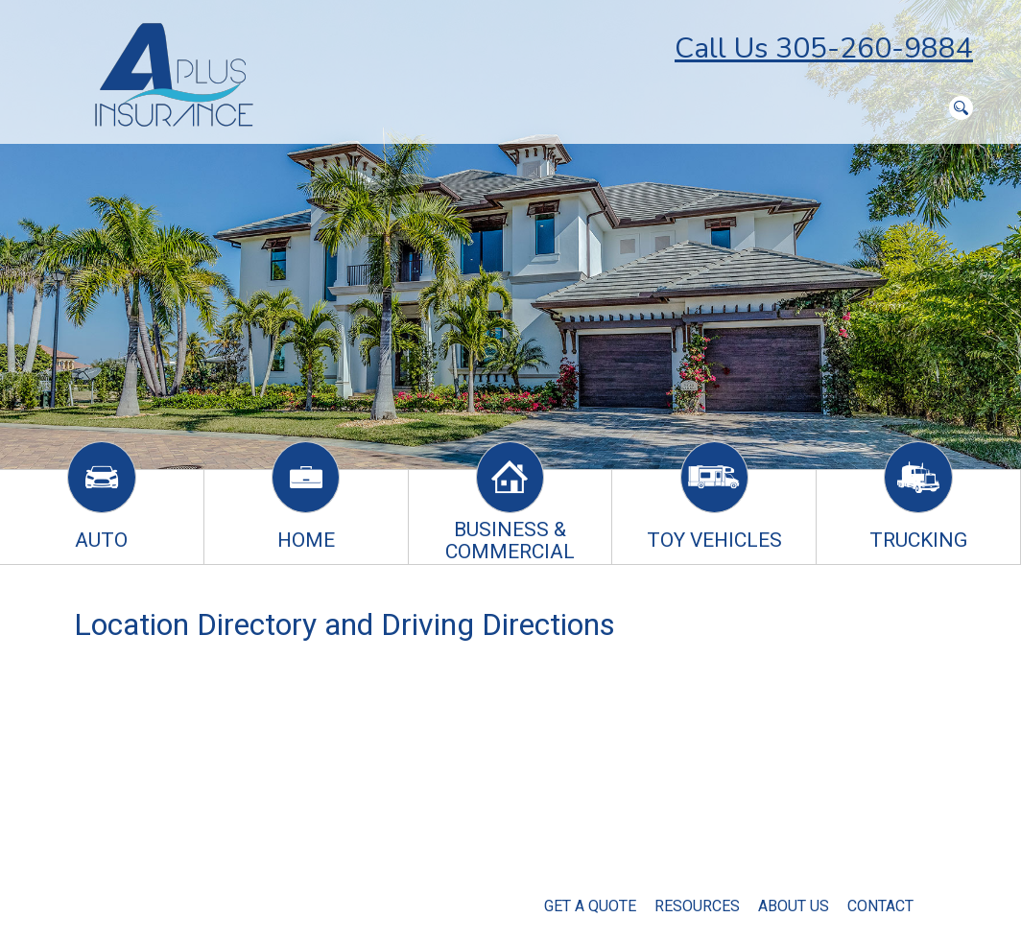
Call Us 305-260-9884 (824, 48)
